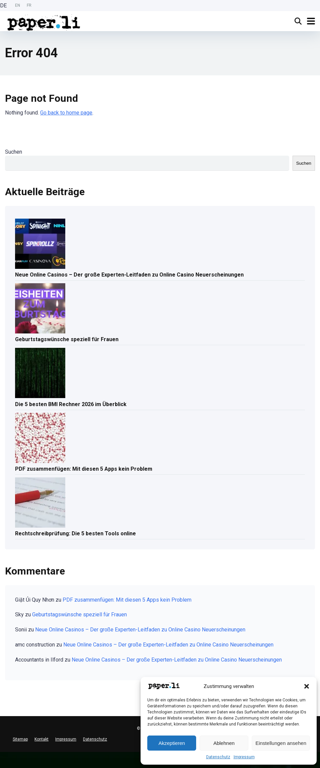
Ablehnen (223, 743)
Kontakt (41, 739)
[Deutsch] (3, 754)
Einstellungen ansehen (280, 743)
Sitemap (20, 739)
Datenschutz (218, 757)
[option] (17, 5)
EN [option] (17, 5)
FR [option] (29, 5)
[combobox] (3, 754)
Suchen (13, 152)
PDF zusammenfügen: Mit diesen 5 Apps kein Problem (83, 469)
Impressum (244, 757)
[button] (306, 686)
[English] (3, 760)
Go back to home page (66, 112)
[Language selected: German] (17, 5)
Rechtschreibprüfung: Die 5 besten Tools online (75, 533)
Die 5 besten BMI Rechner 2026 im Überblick (71, 404)
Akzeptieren (171, 743)
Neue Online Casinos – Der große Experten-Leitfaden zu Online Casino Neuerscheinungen (129, 275)
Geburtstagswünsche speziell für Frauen (66, 339)
